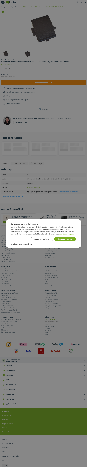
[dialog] (43, 233)
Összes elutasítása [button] (41, 239)
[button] (21, 244)
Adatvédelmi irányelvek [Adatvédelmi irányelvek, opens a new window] (66, 234)
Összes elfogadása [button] (65, 239)
